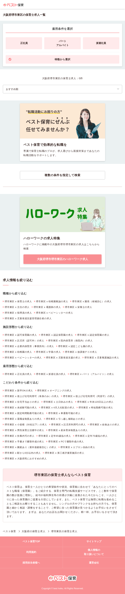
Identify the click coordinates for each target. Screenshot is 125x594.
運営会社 (94, 562)
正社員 (24, 43)
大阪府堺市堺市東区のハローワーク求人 (62, 259)
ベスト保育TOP (31, 541)
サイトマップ (93, 541)
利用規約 (31, 552)
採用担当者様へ (31, 562)
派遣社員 (101, 43)
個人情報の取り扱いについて (94, 552)
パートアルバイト (62, 43)
